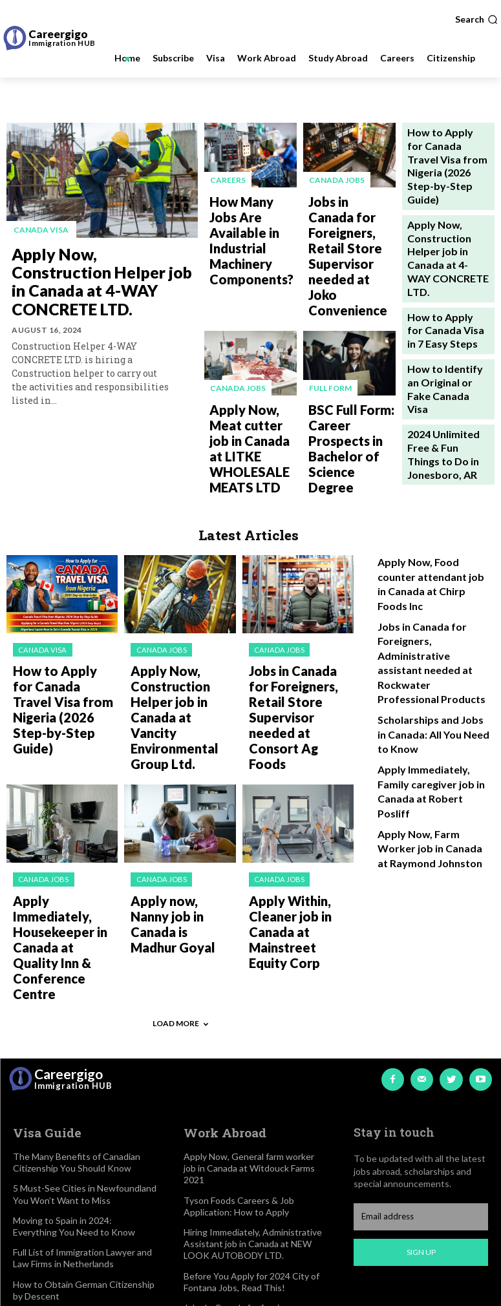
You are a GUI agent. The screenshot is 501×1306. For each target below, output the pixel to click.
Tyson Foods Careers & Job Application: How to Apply (239, 970)
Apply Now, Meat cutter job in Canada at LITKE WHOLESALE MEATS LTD (246, 359)
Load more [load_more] (180, 790)
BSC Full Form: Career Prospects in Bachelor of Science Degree (347, 353)
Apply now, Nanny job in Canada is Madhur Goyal (182, 741)
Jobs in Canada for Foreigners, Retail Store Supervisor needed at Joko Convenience (348, 220)
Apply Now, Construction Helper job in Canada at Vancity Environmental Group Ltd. (180, 579)
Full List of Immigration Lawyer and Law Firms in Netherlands (82, 1022)
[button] (476, 19)
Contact (200, 1215)
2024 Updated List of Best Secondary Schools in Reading (73, 1254)
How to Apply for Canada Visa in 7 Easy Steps (444, 252)
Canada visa (39, 230)
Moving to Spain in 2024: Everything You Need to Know (74, 990)
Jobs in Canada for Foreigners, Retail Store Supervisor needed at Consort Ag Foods (298, 579)
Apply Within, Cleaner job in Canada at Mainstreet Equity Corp (301, 741)
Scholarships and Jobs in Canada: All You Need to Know (428, 573)
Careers (227, 179)
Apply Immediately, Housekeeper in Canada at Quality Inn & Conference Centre (64, 746)
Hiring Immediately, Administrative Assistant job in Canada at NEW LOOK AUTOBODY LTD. (253, 1008)
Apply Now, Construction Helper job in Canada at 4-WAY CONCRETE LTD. (96, 271)
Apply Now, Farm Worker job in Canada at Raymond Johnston (430, 658)
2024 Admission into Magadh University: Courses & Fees (71, 1127)
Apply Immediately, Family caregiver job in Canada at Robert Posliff (431, 615)
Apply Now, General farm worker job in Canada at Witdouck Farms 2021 (249, 932)
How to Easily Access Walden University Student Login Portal (76, 1191)
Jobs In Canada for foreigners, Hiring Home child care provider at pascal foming (251, 1083)
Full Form (329, 317)
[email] (421, 981)
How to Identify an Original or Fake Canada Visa (440, 296)
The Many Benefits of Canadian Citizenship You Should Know (76, 926)
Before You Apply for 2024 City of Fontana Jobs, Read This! (251, 1046)
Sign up (421, 1017)
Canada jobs (336, 179)
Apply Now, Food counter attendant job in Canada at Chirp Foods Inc (431, 464)
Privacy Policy (211, 1195)
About (196, 1157)
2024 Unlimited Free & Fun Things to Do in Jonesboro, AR (447, 340)
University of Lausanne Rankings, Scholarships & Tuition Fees (79, 1159)
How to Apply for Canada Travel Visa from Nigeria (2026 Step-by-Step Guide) (60, 573)
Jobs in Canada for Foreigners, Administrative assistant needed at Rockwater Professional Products (433, 519)
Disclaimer (204, 1176)
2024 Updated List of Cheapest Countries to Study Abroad (76, 1223)
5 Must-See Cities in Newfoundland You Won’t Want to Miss (84, 958)
